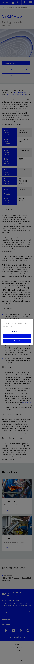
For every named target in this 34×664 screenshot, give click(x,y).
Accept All (17, 340)
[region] (17, 332)
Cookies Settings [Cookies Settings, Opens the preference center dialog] (17, 331)
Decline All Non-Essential (17, 336)
